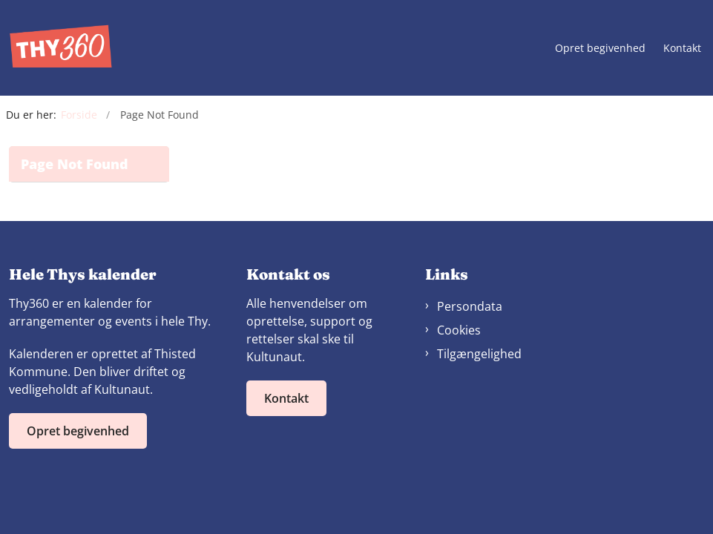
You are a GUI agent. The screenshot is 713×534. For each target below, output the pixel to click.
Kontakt (682, 48)
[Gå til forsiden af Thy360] (56, 48)
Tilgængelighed (479, 354)
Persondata (469, 306)
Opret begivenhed (600, 48)
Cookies (459, 330)
